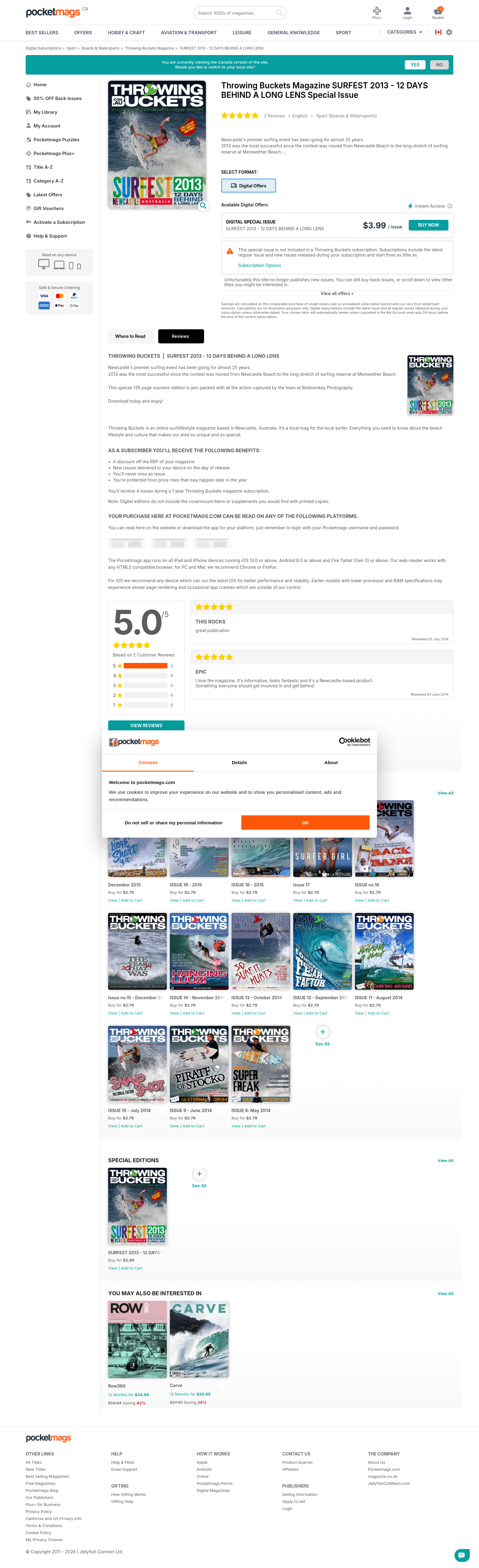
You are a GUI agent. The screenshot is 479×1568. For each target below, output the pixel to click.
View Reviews (146, 725)
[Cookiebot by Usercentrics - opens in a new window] (343, 742)
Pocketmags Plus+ (50, 153)
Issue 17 (304, 886)
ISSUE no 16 (371, 886)
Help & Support (46, 236)
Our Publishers (39, 1503)
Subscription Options (259, 265)
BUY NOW (428, 224)
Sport (343, 32)
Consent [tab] (148, 762)
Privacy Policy (39, 1517)
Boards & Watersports (100, 48)
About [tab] (331, 762)
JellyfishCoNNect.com (389, 1489)
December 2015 (124, 886)
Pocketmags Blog (42, 1496)
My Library (41, 112)
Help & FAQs (122, 1468)
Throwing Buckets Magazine (149, 48)
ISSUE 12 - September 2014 (324, 1000)
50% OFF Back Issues (54, 98)
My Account (43, 126)
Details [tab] (239, 762)
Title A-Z (39, 167)
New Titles (36, 1475)
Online (203, 1482)
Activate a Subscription (55, 222)
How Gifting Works (128, 1500)
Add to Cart (131, 901)
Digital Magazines (213, 1496)
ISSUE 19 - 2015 (187, 886)
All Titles (34, 1468)
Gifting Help (122, 1507)
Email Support (124, 1475)
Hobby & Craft (126, 32)
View (112, 901)
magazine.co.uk (382, 1482)
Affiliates (290, 1475)
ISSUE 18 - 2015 (249, 886)
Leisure (242, 32)
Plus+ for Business (43, 1510)
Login (287, 1514)
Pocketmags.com (384, 1475)
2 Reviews (274, 115)
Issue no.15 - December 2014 (136, 1000)
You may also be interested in (155, 1298)
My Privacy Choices (44, 1545)
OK (305, 822)
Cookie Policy (38, 1538)
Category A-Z (45, 181)
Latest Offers (44, 195)
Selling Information (299, 1500)
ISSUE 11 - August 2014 (382, 1000)
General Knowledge (293, 32)
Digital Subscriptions (43, 48)
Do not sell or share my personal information (173, 822)
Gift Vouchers (45, 208)
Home (36, 84)
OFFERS (83, 32)
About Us (376, 1468)
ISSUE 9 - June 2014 (192, 1114)
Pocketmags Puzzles (52, 139)
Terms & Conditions (44, 1531)
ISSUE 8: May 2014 (252, 1114)
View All (445, 792)
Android (204, 1475)
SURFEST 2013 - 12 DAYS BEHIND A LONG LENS (222, 48)
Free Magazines (41, 1489)
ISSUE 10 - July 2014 (129, 1114)
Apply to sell (293, 1507)
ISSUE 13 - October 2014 (258, 1000)
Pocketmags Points (214, 1489)
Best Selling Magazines (47, 1482)
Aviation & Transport (189, 32)
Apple (202, 1468)
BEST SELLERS (42, 32)
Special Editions (133, 1164)
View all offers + (337, 293)
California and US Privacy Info (54, 1524)
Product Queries (297, 1468)
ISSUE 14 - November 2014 (198, 1000)
